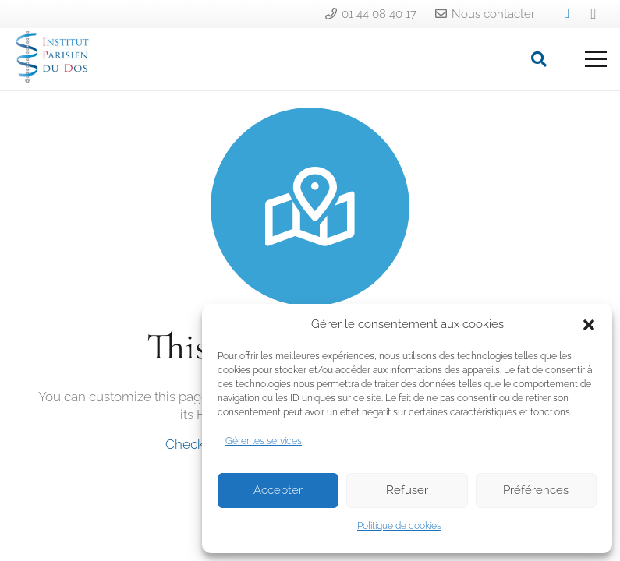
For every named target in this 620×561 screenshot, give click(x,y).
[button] (589, 325)
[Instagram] (593, 14)
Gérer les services (263, 441)
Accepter (278, 490)
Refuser (407, 490)
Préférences (536, 490)
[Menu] (595, 59)
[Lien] (52, 63)
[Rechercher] (539, 59)
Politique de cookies (399, 525)
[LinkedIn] (567, 14)
